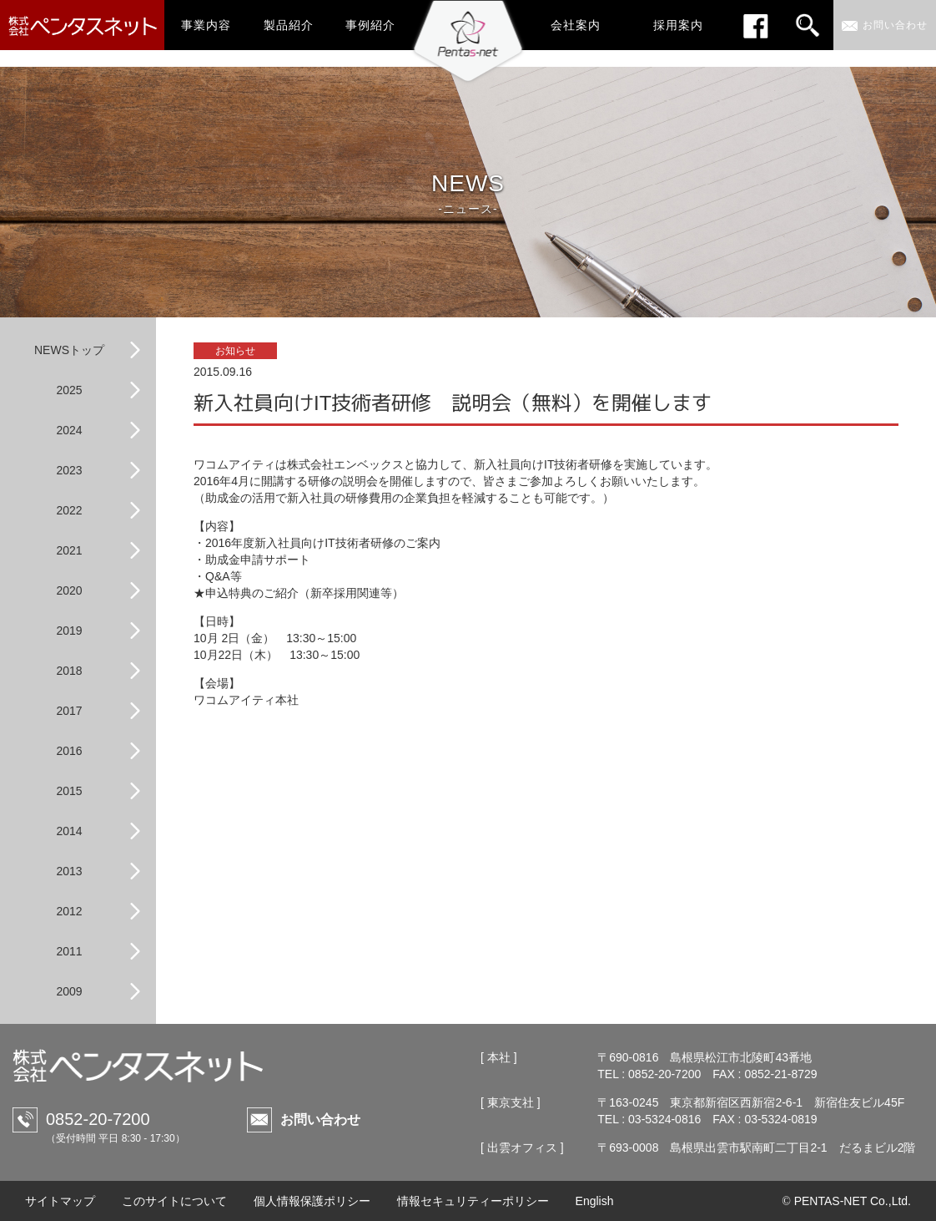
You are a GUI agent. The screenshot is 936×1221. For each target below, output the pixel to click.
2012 (69, 911)
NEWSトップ (69, 350)
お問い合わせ (320, 1119)
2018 (69, 670)
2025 (69, 390)
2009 (69, 991)
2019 (69, 630)
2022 (69, 510)
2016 (69, 750)
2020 (69, 590)
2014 (69, 831)
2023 (69, 470)
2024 (69, 430)
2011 (69, 951)
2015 (69, 791)
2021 (69, 550)
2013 (69, 871)
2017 (69, 710)
